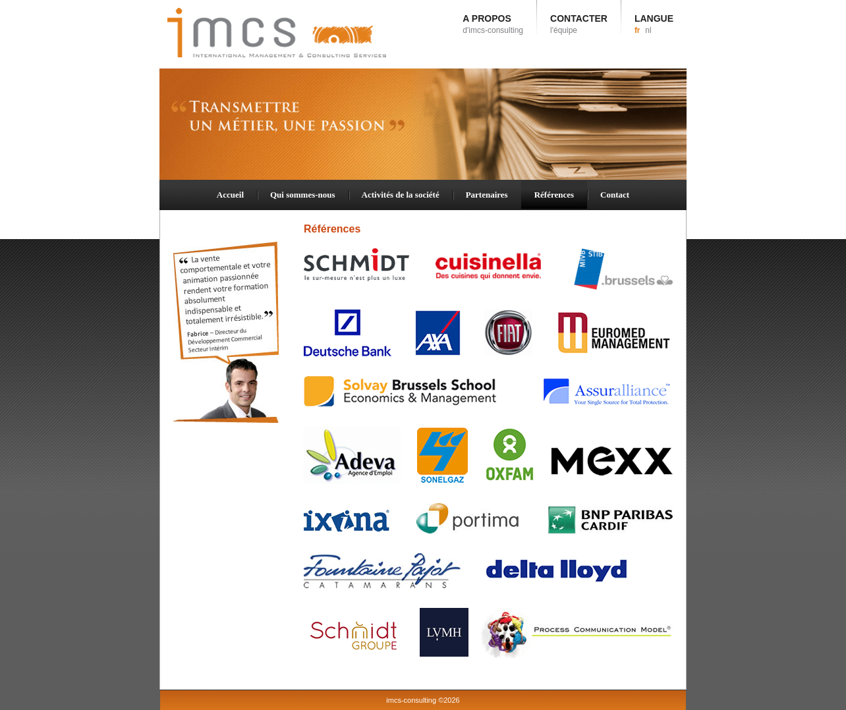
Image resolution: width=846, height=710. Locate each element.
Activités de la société (400, 195)
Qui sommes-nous (302, 195)
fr (637, 30)
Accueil (230, 195)
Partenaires (487, 195)
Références (554, 195)
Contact (614, 195)
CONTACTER (578, 24)
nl (648, 30)
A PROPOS (493, 24)
